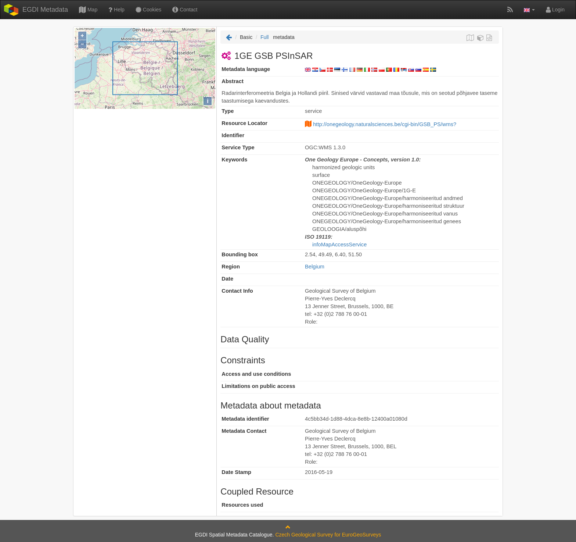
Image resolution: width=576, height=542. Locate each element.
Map (88, 10)
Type (228, 111)
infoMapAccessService (339, 244)
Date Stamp (236, 472)
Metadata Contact (244, 431)
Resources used (242, 505)
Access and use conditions (256, 374)
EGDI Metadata (45, 9)
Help (116, 10)
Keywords (234, 160)
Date (227, 279)
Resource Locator (244, 123)
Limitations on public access (258, 386)
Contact (184, 10)
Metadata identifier (245, 419)
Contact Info (237, 291)
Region (231, 267)
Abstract (232, 81)
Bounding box (240, 254)
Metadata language (246, 69)
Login (555, 10)
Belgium (314, 267)
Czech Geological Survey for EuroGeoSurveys (328, 535)
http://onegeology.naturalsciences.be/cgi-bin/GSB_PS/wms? (384, 124)
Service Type (238, 147)
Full (264, 37)
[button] (529, 9)
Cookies (148, 10)
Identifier (233, 135)
